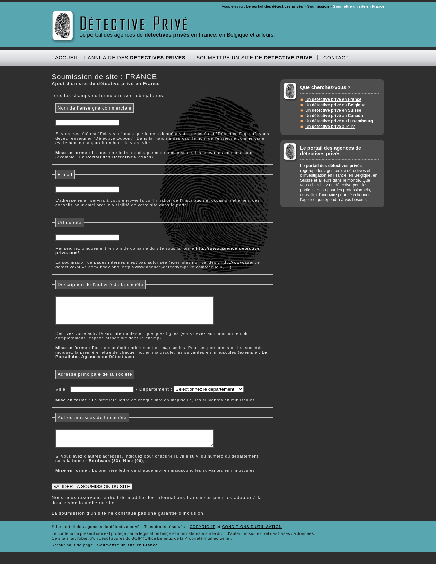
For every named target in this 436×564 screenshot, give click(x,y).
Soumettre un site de (255, 57)
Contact (336, 57)
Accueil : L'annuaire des (120, 57)
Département (154, 394)
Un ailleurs (330, 126)
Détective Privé (134, 23)
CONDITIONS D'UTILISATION (252, 535)
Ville (60, 394)
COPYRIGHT (202, 535)
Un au (334, 115)
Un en (333, 99)
